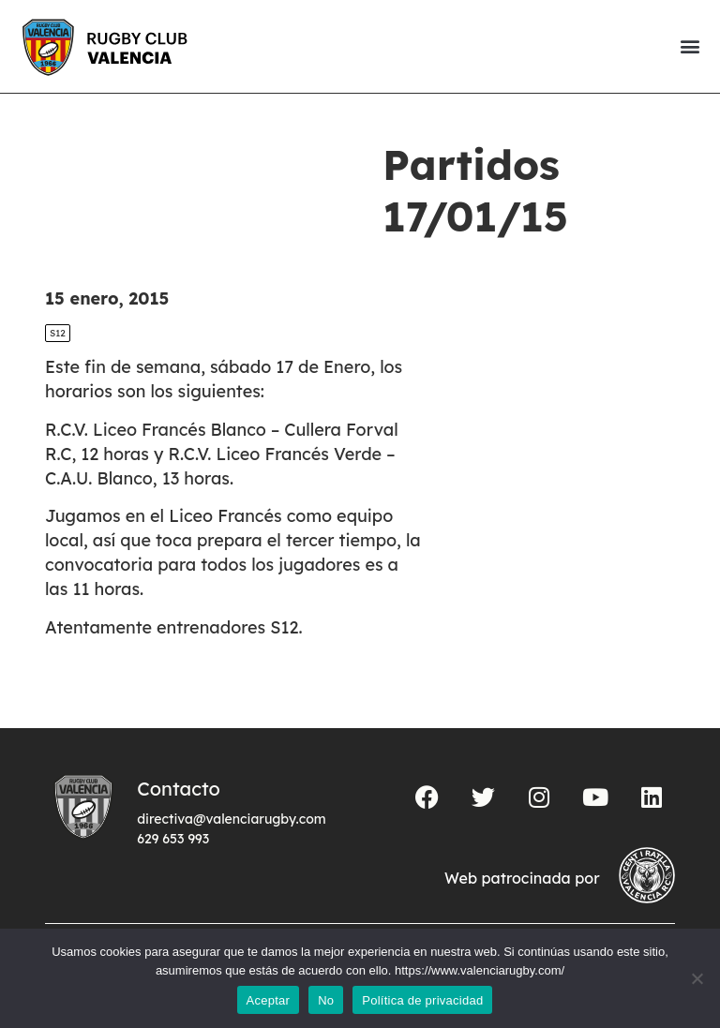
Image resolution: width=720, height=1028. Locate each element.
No (326, 1000)
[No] (696, 978)
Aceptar (269, 1000)
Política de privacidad (422, 1000)
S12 (58, 333)
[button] (689, 46)
